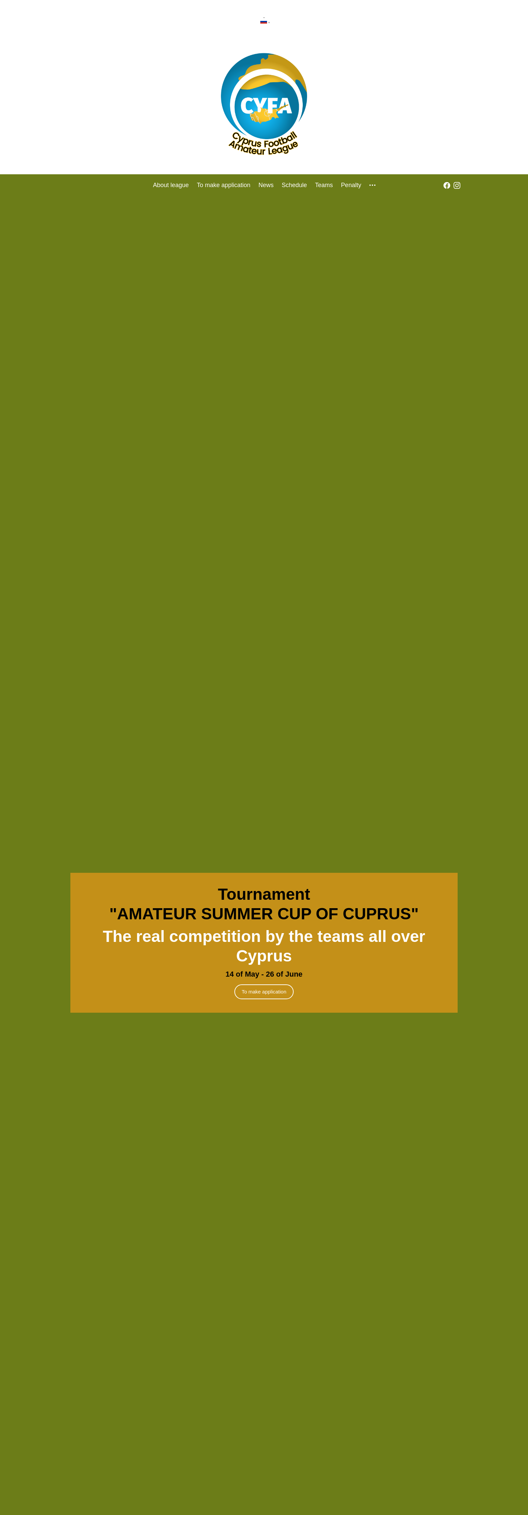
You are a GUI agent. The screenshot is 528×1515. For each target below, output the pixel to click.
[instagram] (457, 185)
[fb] (446, 185)
